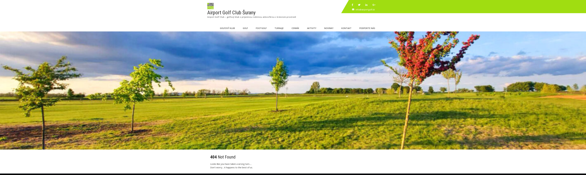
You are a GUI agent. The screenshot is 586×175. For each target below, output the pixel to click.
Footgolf (261, 28)
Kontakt (346, 28)
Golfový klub (227, 28)
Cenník (295, 28)
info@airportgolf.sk (365, 9)
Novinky (328, 28)
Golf (245, 28)
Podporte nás (367, 28)
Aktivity (311, 28)
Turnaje (279, 28)
